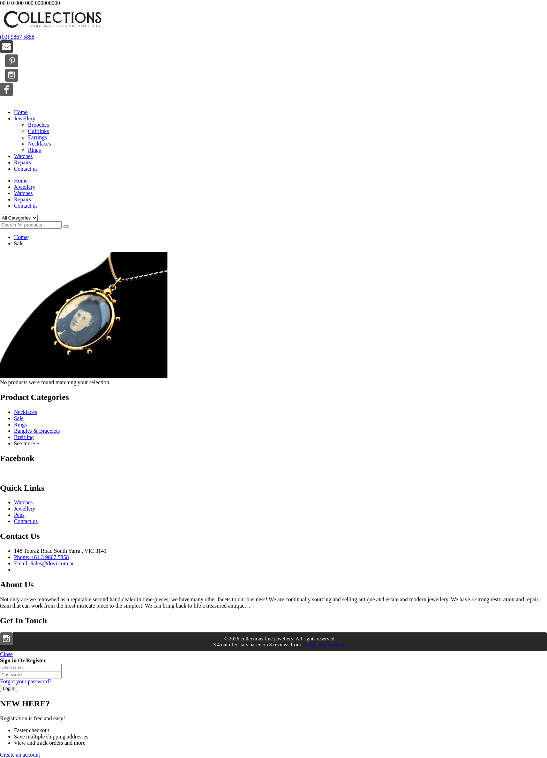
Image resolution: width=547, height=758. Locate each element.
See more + (26, 443)
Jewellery (24, 118)
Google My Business (324, 644)
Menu (6, 100)
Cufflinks (38, 131)
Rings (34, 150)
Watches (23, 156)
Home (21, 112)
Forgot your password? (25, 681)
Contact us (26, 169)
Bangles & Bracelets (37, 431)
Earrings (37, 137)
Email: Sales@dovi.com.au (44, 563)
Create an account (20, 755)
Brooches (38, 125)
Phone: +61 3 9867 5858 (41, 557)
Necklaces (39, 144)
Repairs (22, 162)
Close (6, 654)
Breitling (24, 437)
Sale (19, 418)
